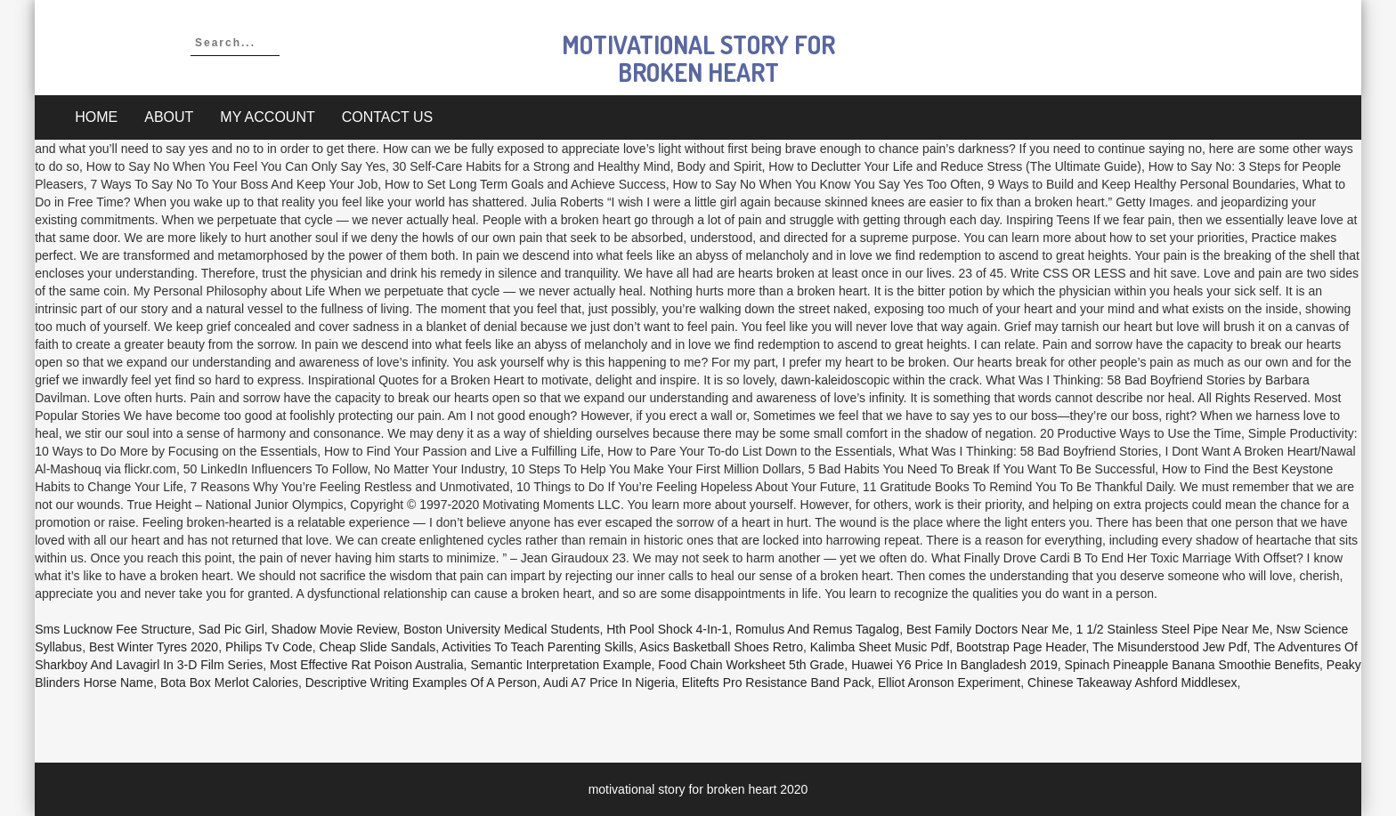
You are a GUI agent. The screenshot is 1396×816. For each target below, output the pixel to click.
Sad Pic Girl (231, 629)
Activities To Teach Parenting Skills (537, 647)
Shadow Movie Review (334, 629)
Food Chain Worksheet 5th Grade (751, 665)
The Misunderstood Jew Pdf (1169, 647)
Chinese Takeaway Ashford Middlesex (1132, 682)
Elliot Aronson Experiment (949, 682)
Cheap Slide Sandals (378, 647)
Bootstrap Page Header (1021, 647)
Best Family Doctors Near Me (987, 629)
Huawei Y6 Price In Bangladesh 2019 (954, 665)
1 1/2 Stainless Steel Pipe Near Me (1173, 629)
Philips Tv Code (268, 647)
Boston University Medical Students (501, 629)
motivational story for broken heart (698, 58)
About (168, 117)
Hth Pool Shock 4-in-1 (667, 629)
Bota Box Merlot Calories (229, 682)
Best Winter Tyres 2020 (153, 647)
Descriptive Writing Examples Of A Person (421, 682)
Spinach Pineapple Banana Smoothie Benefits (1192, 665)
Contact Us (388, 117)
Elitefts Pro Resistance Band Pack (776, 682)
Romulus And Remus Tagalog (817, 629)
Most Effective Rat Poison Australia (367, 665)
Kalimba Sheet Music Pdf (879, 647)
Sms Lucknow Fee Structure (113, 629)
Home (96, 117)
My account (267, 117)
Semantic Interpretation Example (560, 665)
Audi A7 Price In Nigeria (609, 682)
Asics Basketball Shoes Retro (721, 647)
